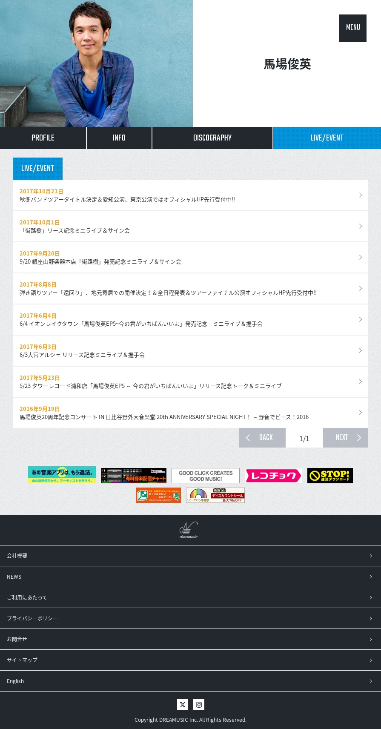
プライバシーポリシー (32, 618)
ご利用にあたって (27, 597)
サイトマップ (22, 660)
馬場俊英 (287, 63)
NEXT (342, 438)
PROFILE (43, 138)
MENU (353, 28)
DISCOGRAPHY (212, 138)
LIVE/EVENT (327, 138)
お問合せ (17, 639)
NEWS (14, 576)
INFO (119, 138)
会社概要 (17, 556)
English (15, 681)
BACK (266, 438)
